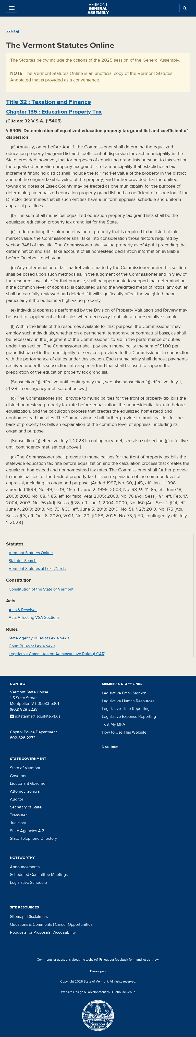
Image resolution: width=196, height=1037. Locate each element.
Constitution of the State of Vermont (41, 589)
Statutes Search (22, 560)
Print (12, 31)
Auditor (16, 799)
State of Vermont (25, 767)
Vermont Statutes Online (31, 552)
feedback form (125, 960)
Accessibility (64, 932)
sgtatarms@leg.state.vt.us (35, 716)
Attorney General (25, 791)
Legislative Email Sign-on (124, 693)
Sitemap (17, 916)
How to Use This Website (124, 732)
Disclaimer (110, 747)
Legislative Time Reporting (126, 708)
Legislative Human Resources (128, 701)
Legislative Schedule (28, 882)
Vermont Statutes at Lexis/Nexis (37, 568)
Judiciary (18, 822)
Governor (18, 775)
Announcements (25, 867)
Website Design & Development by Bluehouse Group (98, 992)
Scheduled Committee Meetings (39, 874)
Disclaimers (37, 916)
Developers (98, 971)
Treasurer (18, 815)
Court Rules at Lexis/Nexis (32, 646)
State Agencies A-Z (27, 830)
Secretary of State (26, 807)
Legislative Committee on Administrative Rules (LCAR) (57, 653)
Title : (48, 102)
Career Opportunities (73, 924)
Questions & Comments (31, 924)
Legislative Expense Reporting (129, 716)
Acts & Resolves (23, 609)
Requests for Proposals (30, 932)
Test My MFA (113, 724)
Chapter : (54, 111)
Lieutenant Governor (28, 783)
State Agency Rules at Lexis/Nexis (39, 638)
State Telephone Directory (33, 838)
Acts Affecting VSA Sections (34, 617)
